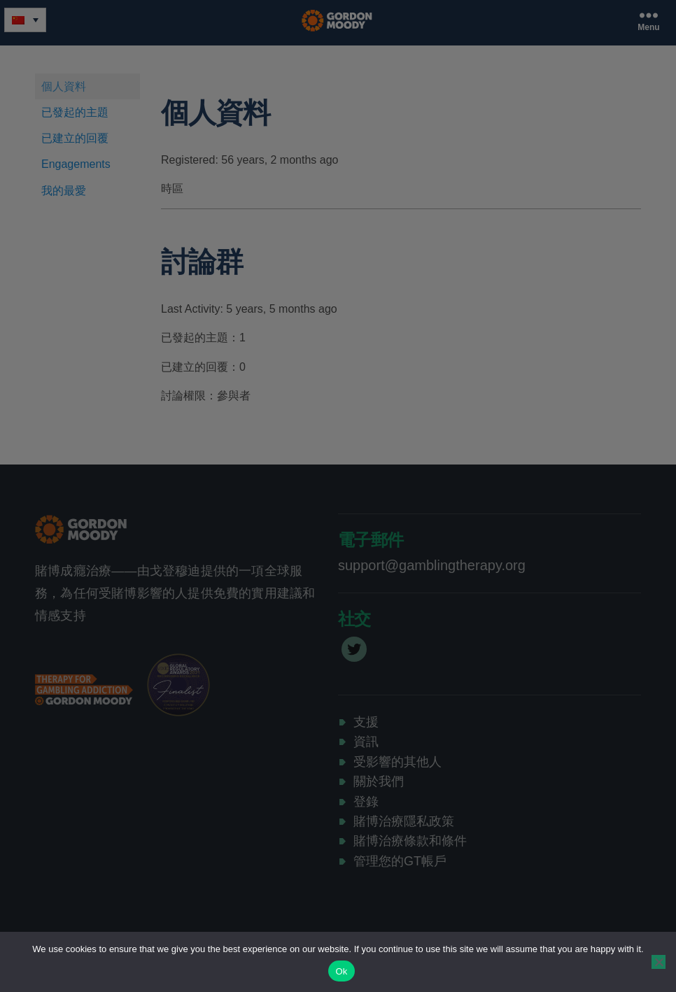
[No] (659, 962)
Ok (341, 971)
